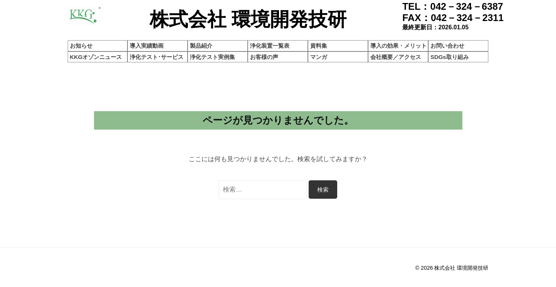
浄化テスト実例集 (212, 57)
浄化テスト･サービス (156, 57)
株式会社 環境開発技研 (461, 268)
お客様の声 (264, 57)
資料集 (318, 45)
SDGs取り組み (449, 57)
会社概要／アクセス (395, 57)
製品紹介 (201, 45)
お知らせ (81, 45)
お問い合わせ (447, 45)
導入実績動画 (147, 45)
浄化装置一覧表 (269, 45)
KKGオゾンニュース (96, 57)
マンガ (318, 57)
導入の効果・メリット (398, 45)
